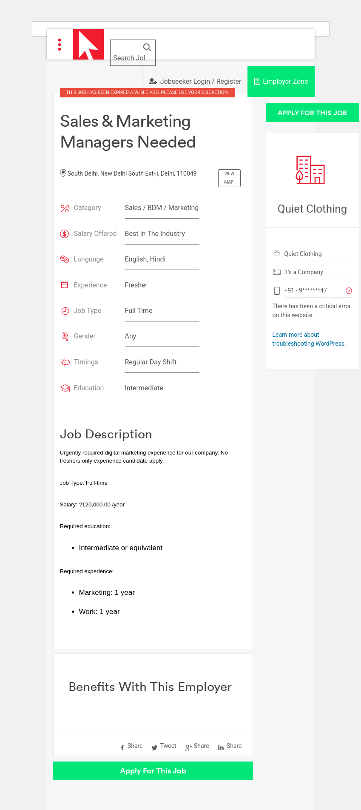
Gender (85, 336)
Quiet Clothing (303, 253)
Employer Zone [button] (281, 81)
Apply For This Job (153, 771)
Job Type (88, 311)
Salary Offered (95, 234)
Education (89, 388)
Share (135, 745)
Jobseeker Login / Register (195, 81)
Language (89, 259)
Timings (86, 362)
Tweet (168, 745)
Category (87, 208)
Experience (90, 285)
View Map (230, 178)
